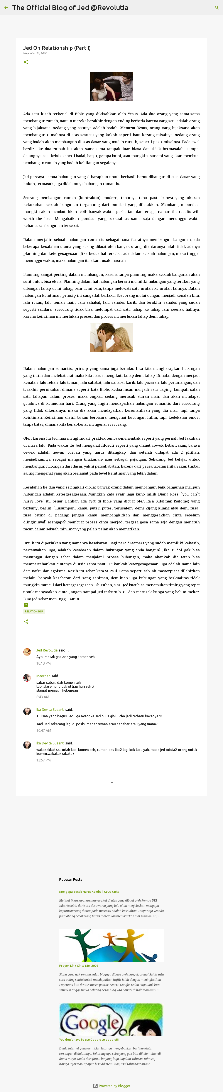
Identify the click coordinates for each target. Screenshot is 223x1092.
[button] (26, 62)
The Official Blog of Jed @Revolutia (70, 7)
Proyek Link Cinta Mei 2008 (78, 965)
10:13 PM (43, 663)
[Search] (134, 7)
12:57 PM (43, 760)
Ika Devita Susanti (50, 709)
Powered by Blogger (111, 1086)
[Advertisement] (111, 833)
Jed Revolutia (47, 650)
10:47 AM (43, 730)
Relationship (34, 611)
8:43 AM (42, 697)
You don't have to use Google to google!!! (89, 1039)
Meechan (43, 676)
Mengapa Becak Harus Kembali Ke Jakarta (89, 891)
